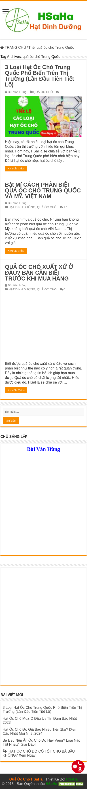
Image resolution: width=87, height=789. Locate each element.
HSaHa (72, 779)
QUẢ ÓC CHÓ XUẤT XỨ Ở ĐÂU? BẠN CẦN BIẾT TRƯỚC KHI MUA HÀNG (39, 273)
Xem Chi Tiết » (16, 168)
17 (65, 207)
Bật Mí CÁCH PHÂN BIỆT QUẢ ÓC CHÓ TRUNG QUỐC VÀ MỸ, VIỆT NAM (43, 190)
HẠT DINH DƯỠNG (21, 207)
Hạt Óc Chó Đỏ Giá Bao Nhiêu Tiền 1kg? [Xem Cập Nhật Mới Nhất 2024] (40, 731)
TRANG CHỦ (13, 47)
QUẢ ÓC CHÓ (43, 92)
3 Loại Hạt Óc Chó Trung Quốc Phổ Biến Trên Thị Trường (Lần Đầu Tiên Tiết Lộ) (39, 76)
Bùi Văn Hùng (17, 92)
